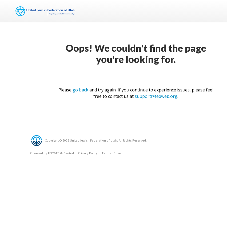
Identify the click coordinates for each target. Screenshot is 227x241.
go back (80, 90)
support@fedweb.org (156, 96)
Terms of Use (111, 153)
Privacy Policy (88, 153)
